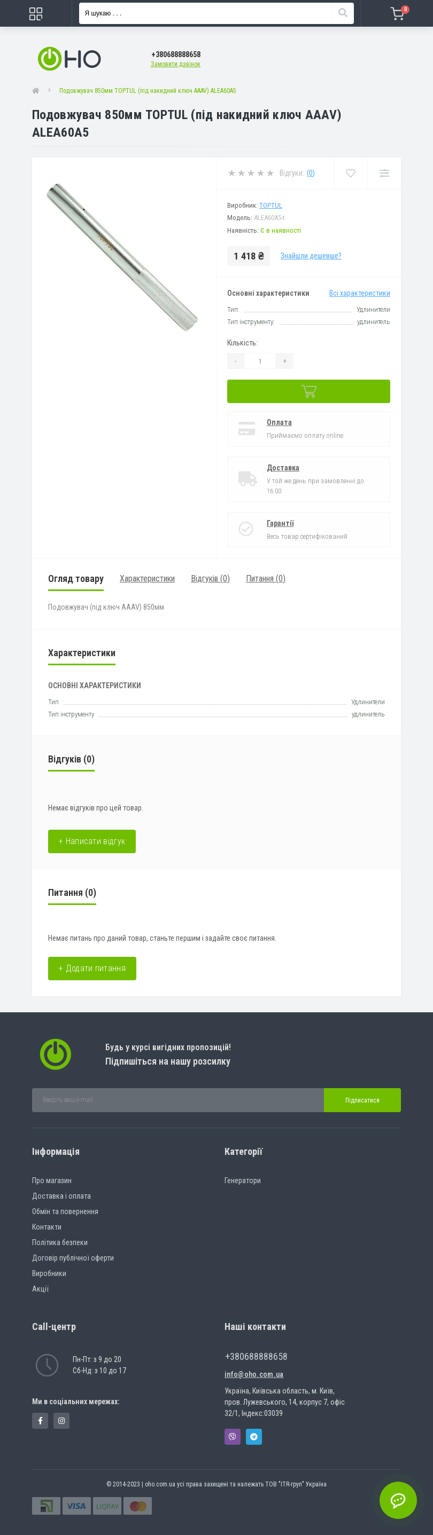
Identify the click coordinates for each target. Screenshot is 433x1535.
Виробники (49, 1273)
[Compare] (384, 173)
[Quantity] (260, 361)
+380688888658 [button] (256, 1356)
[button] (176, 55)
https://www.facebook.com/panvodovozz (40, 1420)
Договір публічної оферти (73, 1258)
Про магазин (52, 1180)
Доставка (283, 467)
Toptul (270, 205)
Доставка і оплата (61, 1196)
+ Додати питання (92, 968)
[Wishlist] (350, 173)
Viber (232, 1436)
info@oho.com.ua (254, 1374)
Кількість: (242, 343)
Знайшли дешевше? (311, 255)
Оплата (279, 422)
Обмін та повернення (65, 1211)
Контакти (46, 1227)
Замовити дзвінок (175, 64)
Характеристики (147, 578)
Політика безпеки (60, 1242)
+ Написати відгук (92, 841)
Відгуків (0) (210, 578)
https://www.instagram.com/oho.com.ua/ (61, 1420)
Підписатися (362, 1100)
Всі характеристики (359, 293)
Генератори (243, 1180)
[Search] (342, 13)
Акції (40, 1289)
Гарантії (280, 523)
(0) (311, 173)
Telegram (254, 1436)
